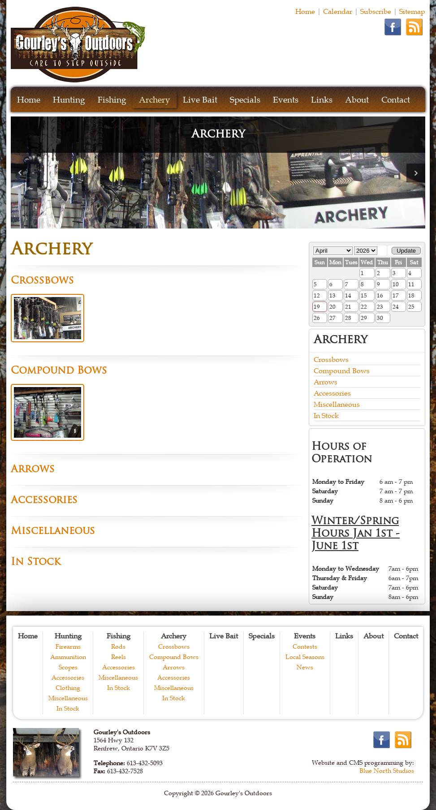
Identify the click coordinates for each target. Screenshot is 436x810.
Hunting (69, 100)
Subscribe (375, 11)
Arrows (325, 381)
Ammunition (68, 657)
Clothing (68, 688)
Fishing (112, 100)
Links (321, 100)
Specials (245, 100)
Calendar (337, 11)
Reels (118, 657)
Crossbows (331, 359)
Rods (118, 646)
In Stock (326, 415)
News (305, 667)
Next (415, 173)
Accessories (332, 392)
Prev (20, 173)
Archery (154, 100)
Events (285, 100)
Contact (395, 100)
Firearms (68, 646)
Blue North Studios (386, 771)
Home (305, 11)
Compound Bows (342, 370)
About (357, 100)
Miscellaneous (337, 404)
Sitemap (412, 11)
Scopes (68, 667)
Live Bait (200, 100)
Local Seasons (304, 657)
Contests (305, 646)
